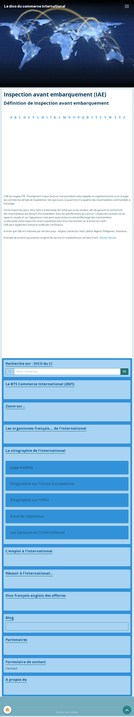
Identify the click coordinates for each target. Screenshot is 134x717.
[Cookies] (7, 710)
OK (124, 371)
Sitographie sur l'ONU (29, 500)
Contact (11, 668)
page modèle (21, 467)
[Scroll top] (127, 710)
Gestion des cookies (67, 712)
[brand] (35, 6)
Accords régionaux (27, 516)
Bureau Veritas (108, 237)
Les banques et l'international (37, 532)
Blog (11, 626)
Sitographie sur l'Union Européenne (42, 484)
